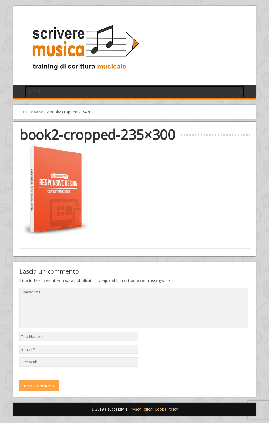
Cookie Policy (166, 416)
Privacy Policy (140, 416)
